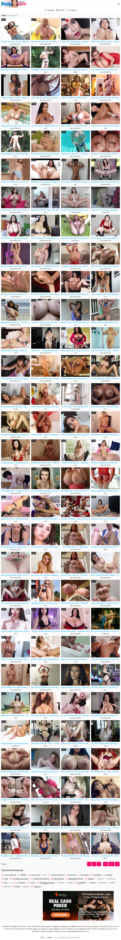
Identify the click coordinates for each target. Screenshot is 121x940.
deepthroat (74, 879)
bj (4, 883)
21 (117, 864)
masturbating (39, 878)
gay (45, 72)
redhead (99, 879)
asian (36, 886)
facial (69, 882)
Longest (71, 10)
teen (89, 879)
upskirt (80, 883)
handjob (83, 874)
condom (20, 882)
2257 (43, 937)
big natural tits (15, 44)
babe (91, 882)
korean (71, 874)
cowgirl (15, 409)
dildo (75, 72)
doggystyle (45, 883)
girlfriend (25, 887)
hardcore (105, 212)
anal (45, 746)
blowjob (57, 879)
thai (16, 886)
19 (105, 864)
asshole (5, 886)
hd (4, 879)
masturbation (46, 184)
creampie (59, 883)
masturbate (18, 879)
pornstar (102, 882)
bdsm (111, 882)
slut (10, 883)
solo (15, 72)
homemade (110, 879)
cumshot (45, 802)
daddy (107, 874)
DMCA (49, 937)
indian (96, 875)
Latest (60, 10)
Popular (49, 10)
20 (111, 864)
